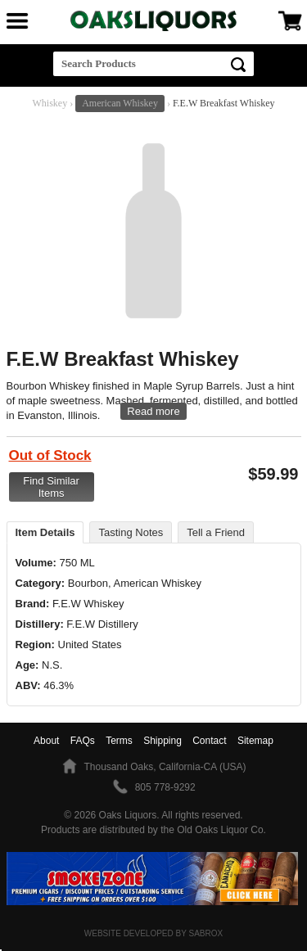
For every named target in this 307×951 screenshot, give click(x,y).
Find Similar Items (51, 487)
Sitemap (255, 740)
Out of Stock (50, 455)
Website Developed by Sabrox (153, 933)
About (46, 740)
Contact (209, 740)
